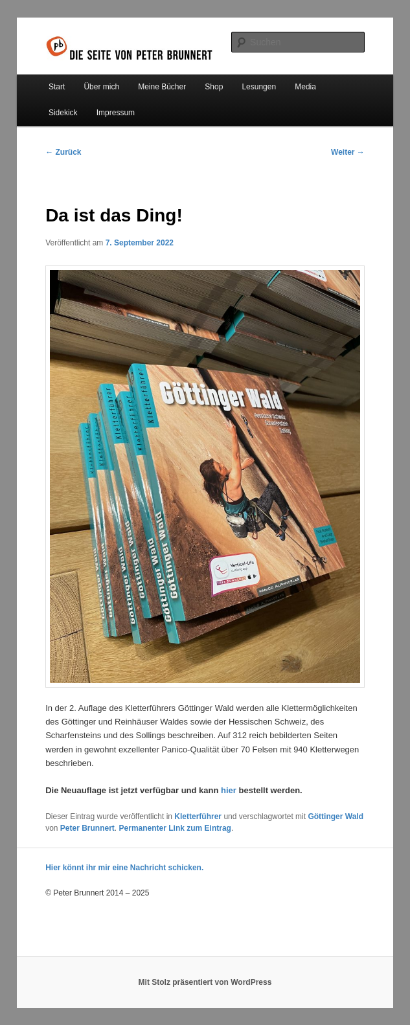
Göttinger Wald (335, 816)
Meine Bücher (162, 86)
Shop (214, 86)
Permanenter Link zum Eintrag (175, 828)
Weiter (348, 152)
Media (305, 86)
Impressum (116, 112)
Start (57, 86)
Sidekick (63, 112)
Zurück (63, 152)
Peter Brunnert (87, 828)
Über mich (101, 86)
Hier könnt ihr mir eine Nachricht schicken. (124, 867)
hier (228, 790)
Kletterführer (198, 816)
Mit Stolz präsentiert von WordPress (205, 982)
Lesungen (259, 86)
